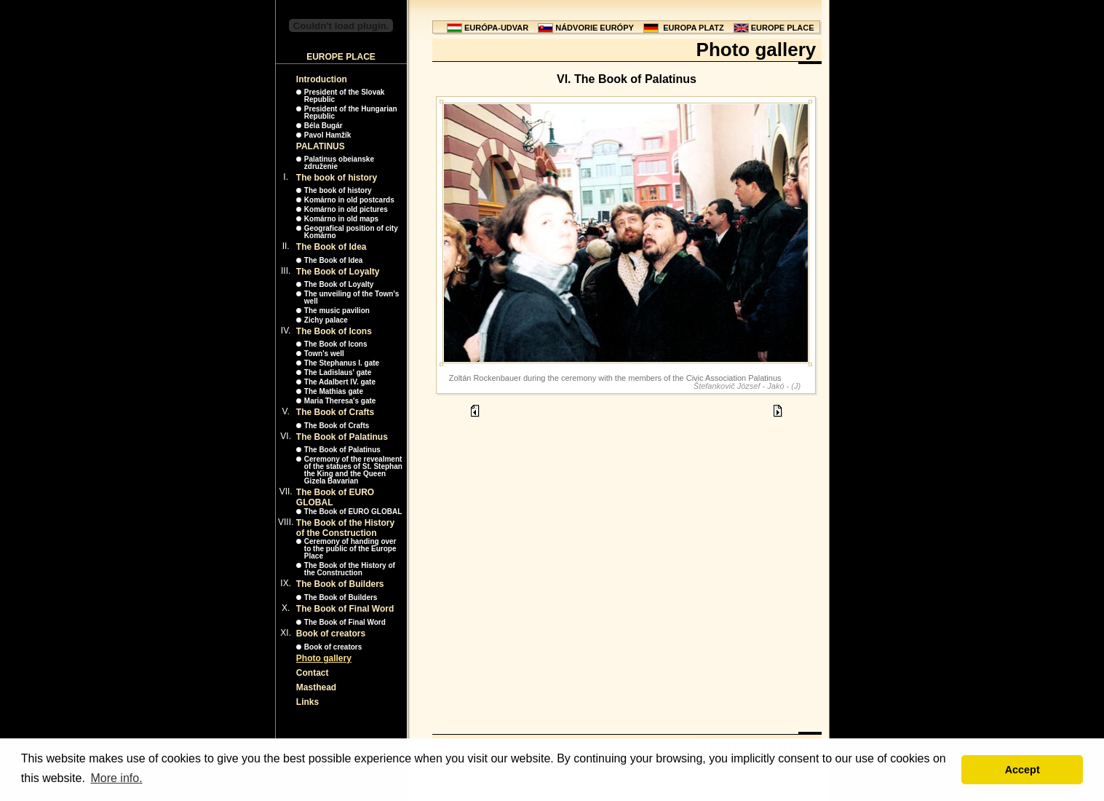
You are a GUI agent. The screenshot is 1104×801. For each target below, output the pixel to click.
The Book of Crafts (335, 412)
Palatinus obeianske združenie (339, 162)
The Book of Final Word (345, 609)
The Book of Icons (334, 331)
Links (307, 702)
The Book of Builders (340, 584)
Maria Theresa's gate (340, 401)
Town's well (324, 354)
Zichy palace (326, 320)
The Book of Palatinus (342, 437)
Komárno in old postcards (349, 200)
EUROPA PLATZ (693, 27)
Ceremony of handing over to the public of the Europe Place (350, 548)
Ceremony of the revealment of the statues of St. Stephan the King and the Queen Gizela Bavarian (353, 470)
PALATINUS (320, 146)
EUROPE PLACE (782, 27)
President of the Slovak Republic (344, 95)
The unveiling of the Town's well (352, 297)
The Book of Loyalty (338, 272)
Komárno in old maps (341, 219)
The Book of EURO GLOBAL (353, 512)
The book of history (336, 178)
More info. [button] (116, 778)
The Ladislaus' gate (337, 372)
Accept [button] (1022, 770)
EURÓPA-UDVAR (496, 27)
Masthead (316, 687)
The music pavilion (337, 311)
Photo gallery (324, 658)
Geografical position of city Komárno (351, 232)
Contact (312, 673)
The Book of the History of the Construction (345, 528)
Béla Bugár (323, 126)
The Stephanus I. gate (341, 363)
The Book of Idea (331, 247)
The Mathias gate (333, 391)
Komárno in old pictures (346, 209)
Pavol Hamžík (327, 135)
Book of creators (330, 633)
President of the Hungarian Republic (350, 112)
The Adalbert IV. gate (340, 382)
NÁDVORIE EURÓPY (594, 27)
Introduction (321, 79)
